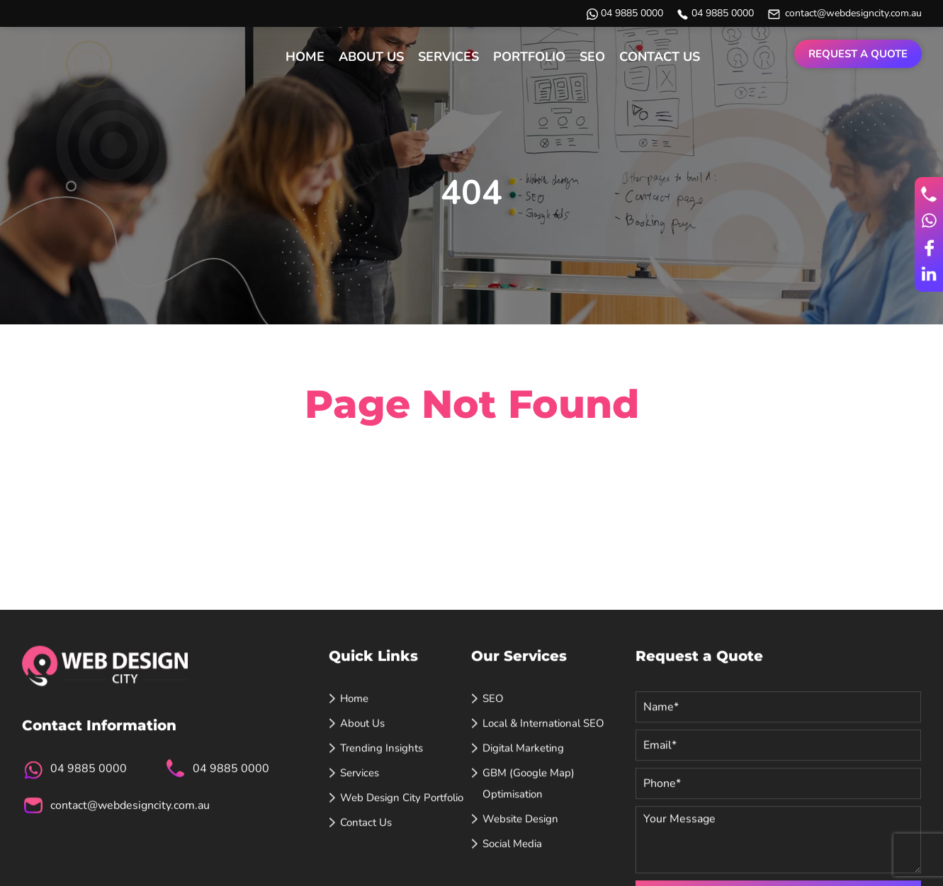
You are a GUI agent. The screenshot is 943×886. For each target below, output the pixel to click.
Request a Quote (858, 54)
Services (448, 56)
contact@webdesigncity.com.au (853, 13)
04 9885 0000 (632, 13)
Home (305, 56)
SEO (592, 56)
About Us (371, 56)
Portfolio (529, 56)
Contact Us (659, 56)
